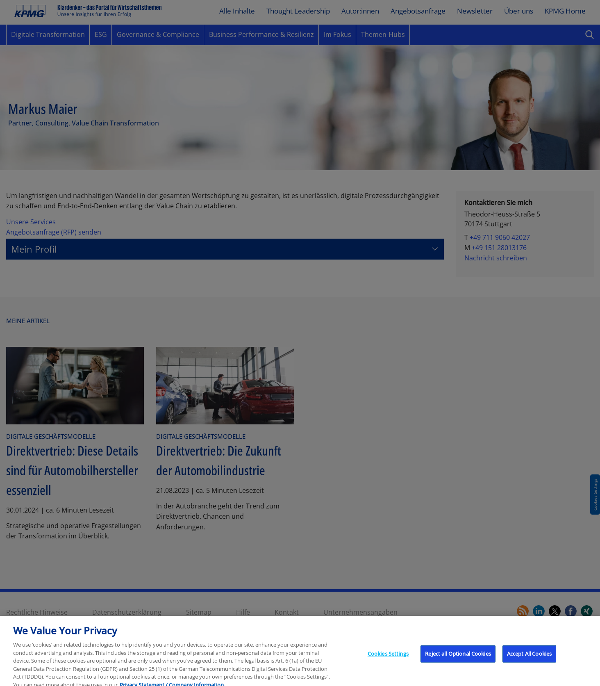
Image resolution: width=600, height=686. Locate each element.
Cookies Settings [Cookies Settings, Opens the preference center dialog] (388, 657)
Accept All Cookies (529, 657)
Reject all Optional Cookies (458, 657)
